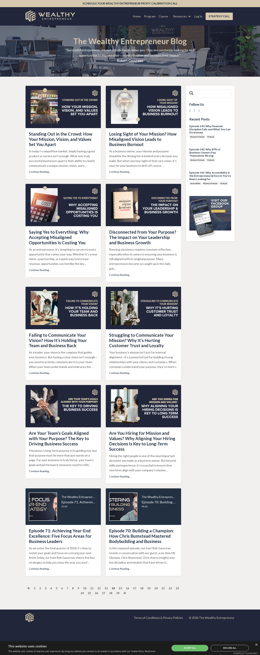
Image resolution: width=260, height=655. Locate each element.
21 (163, 617)
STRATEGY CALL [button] (219, 16)
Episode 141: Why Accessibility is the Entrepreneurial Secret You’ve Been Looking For (210, 176)
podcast (210, 137)
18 (141, 617)
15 (120, 617)
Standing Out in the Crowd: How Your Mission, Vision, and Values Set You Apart (63, 141)
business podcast (197, 137)
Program (149, 16)
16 (127, 617)
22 (170, 617)
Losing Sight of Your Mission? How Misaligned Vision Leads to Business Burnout (142, 141)
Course (163, 16)
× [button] (256, 645)
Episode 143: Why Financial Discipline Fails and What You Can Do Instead (209, 129)
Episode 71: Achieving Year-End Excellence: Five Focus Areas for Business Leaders (60, 558)
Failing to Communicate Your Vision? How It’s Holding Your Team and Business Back (62, 352)
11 (92, 617)
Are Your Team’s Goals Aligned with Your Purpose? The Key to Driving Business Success (63, 458)
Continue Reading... (39, 174)
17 (134, 617)
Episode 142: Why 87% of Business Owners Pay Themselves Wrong (204, 152)
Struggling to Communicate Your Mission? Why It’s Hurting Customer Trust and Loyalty (140, 355)
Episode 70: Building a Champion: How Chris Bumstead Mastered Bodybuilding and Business (139, 561)
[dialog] (130, 648)
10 (84, 617)
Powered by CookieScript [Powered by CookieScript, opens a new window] (245, 653)
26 (96, 622)
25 (89, 622)
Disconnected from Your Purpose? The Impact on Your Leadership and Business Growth (142, 244)
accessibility (195, 184)
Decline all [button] (229, 648)
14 (113, 617)
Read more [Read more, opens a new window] (150, 651)
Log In (198, 16)
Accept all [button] (190, 648)
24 (82, 622)
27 (103, 622)
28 (110, 622)
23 (177, 617)
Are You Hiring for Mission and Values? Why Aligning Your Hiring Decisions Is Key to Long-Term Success (140, 461)
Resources (182, 16)
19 (149, 617)
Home (136, 16)
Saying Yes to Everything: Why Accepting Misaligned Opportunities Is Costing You (63, 241)
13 (106, 617)
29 (118, 622)
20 (156, 617)
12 (99, 617)
